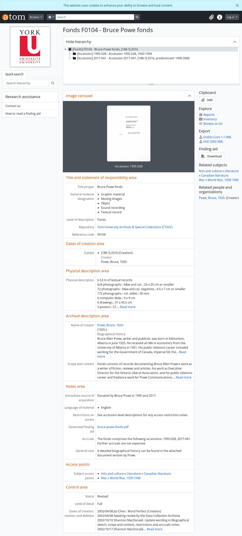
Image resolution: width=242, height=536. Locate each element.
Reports (207, 115)
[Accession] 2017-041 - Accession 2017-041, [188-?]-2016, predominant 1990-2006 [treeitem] (131, 58)
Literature (134, 473)
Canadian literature (157, 473)
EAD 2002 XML (211, 141)
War (104, 478)
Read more (127, 307)
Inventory (208, 119)
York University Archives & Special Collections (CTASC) (135, 227)
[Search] (95, 17)
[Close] (237, 5)
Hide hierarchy (78, 41)
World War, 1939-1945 (125, 478)
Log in (231, 17)
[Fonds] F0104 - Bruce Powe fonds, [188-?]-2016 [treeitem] (103, 49)
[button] (211, 17)
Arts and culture (112, 473)
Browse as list (211, 124)
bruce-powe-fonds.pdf (112, 427)
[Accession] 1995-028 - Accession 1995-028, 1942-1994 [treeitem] (112, 53)
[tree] (151, 65)
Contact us (13, 106)
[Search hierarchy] (26, 83)
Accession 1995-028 (128, 166)
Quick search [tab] (14, 74)
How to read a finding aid (23, 113)
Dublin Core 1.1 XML (215, 137)
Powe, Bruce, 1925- (110, 325)
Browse (35, 17)
